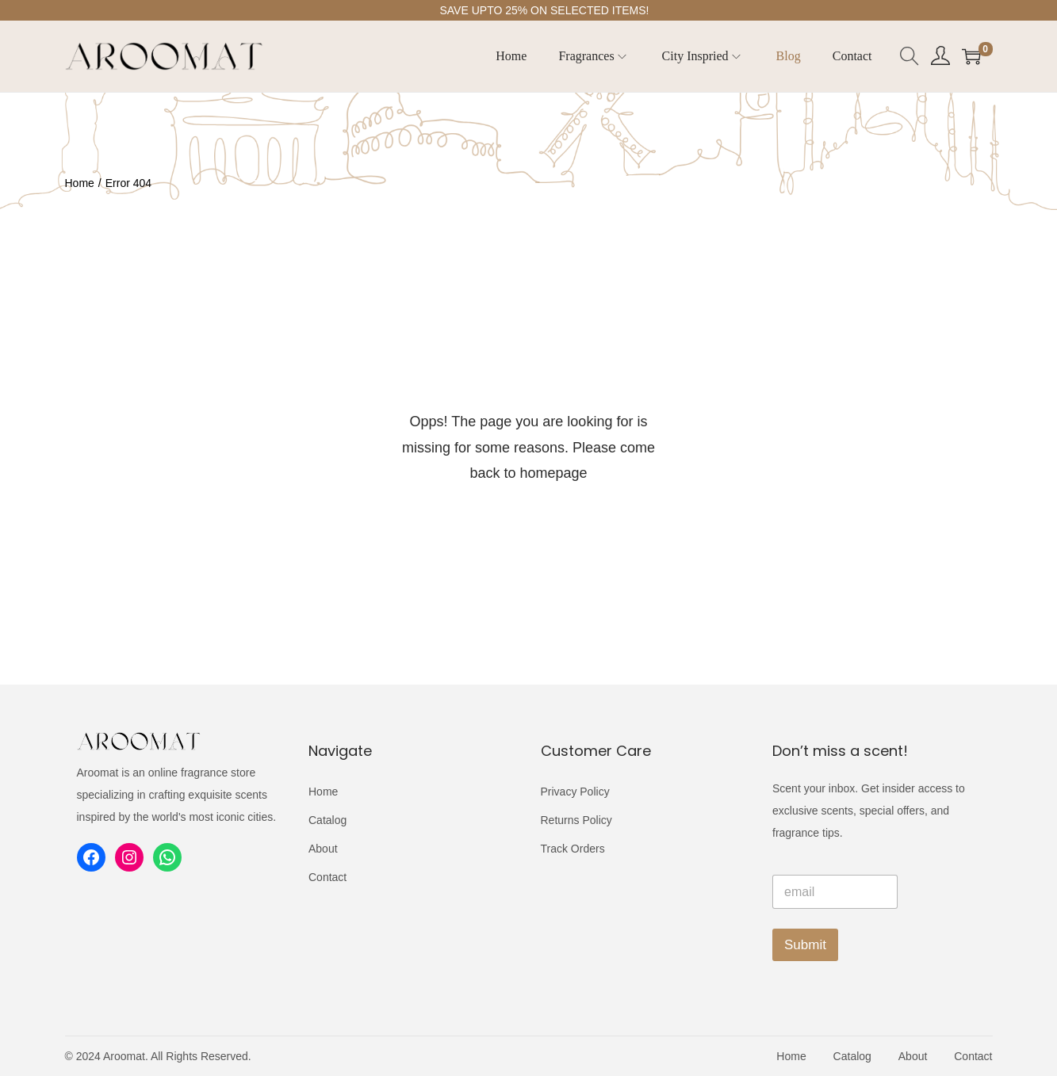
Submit (805, 944)
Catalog (327, 820)
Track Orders (573, 848)
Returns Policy (576, 820)
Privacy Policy (575, 791)
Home (79, 183)
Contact (327, 877)
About (323, 848)
